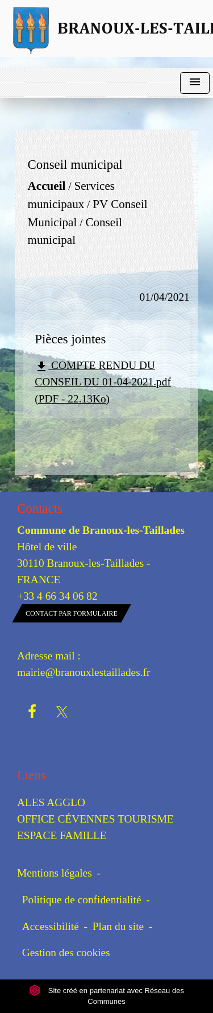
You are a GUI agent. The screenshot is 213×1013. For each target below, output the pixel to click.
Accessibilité (50, 926)
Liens (31, 775)
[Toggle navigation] (195, 83)
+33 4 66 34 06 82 (57, 596)
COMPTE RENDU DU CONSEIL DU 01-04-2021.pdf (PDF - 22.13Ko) (103, 381)
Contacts (39, 508)
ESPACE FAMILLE (62, 835)
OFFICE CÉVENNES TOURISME (95, 819)
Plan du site (118, 926)
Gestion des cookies (66, 952)
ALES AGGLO (51, 802)
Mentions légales (54, 873)
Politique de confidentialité (81, 900)
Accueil (47, 186)
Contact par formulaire (72, 613)
